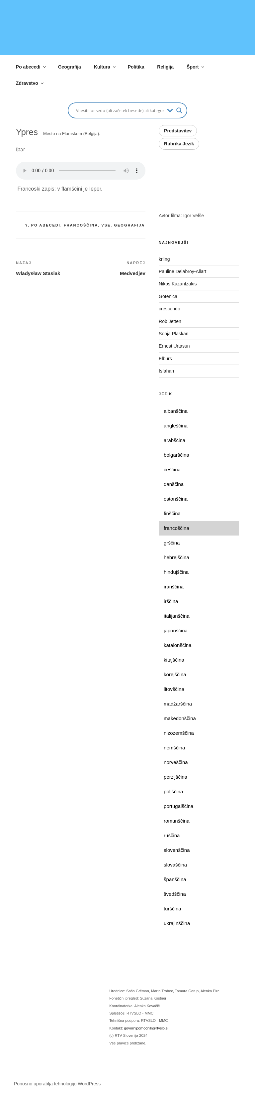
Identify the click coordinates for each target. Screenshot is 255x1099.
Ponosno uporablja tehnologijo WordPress (57, 1083)
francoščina (81, 225)
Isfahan (166, 371)
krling (164, 259)
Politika (136, 67)
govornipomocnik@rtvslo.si (146, 1028)
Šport (196, 67)
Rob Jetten (171, 321)
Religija (165, 67)
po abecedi (45, 225)
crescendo (171, 308)
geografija (129, 225)
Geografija (69, 67)
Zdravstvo (30, 83)
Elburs (165, 358)
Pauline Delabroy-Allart (183, 271)
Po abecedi (31, 67)
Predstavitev (178, 130)
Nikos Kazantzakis (179, 283)
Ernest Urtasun (175, 346)
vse (106, 225)
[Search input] (120, 110)
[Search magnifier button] (179, 110)
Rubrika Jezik (179, 143)
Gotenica (169, 296)
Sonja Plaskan (174, 333)
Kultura (105, 67)
